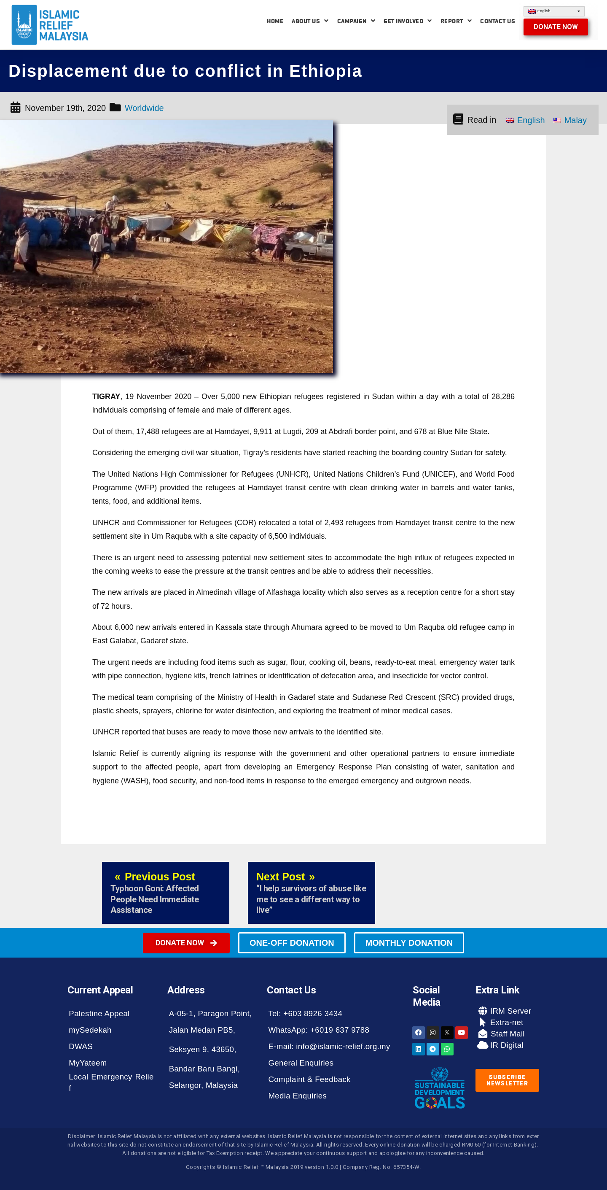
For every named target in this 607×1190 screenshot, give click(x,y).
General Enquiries (300, 1062)
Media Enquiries (297, 1095)
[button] (556, 27)
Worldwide (144, 108)
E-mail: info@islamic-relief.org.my (329, 1046)
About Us (310, 21)
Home (275, 21)
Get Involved (408, 21)
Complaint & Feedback (309, 1079)
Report (456, 21)
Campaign (356, 21)
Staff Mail (507, 1033)
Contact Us (497, 21)
